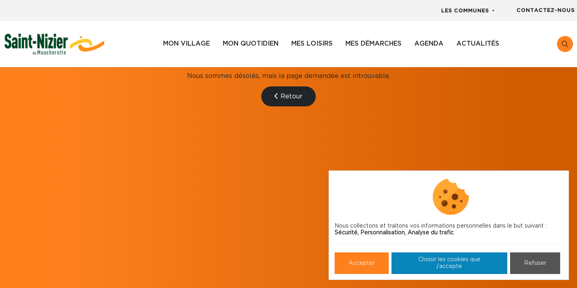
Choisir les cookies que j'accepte (449, 263)
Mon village (186, 43)
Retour (288, 96)
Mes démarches (373, 43)
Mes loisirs (312, 43)
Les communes (466, 11)
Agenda (429, 43)
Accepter (362, 263)
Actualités (477, 43)
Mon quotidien (250, 43)
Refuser (535, 263)
